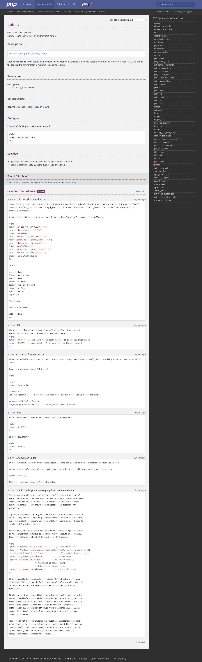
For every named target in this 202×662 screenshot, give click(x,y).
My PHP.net (70, 658)
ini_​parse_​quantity (162, 123)
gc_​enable (158, 45)
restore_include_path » (185, 12)
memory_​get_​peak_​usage (165, 133)
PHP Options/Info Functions (93, 12)
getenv (157, 87)
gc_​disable (158, 42)
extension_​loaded (162, 36)
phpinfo (157, 158)
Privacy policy (119, 658)
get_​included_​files (162, 74)
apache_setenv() (19, 165)
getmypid (158, 100)
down (14, 199)
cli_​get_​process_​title (163, 26)
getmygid (158, 94)
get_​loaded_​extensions (164, 78)
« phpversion (162, 12)
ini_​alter (157, 113)
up (9, 199)
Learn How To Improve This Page (22, 182)
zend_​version (159, 184)
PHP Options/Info (70, 12)
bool (44, 53)
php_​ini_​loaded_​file (162, 142)
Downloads (27, 4)
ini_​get (157, 116)
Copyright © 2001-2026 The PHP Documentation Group (35, 658)
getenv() (15, 161)
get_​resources (160, 84)
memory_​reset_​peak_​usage (166, 139)
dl (155, 33)
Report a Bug (69, 182)
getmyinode (159, 97)
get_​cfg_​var (159, 58)
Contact (83, 658)
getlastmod (159, 91)
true (17, 107)
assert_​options (160, 191)
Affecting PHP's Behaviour (48, 12)
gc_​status (158, 55)
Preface (10, 12)
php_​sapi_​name (161, 149)
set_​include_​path (161, 168)
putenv (157, 165)
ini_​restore (159, 126)
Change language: (118, 20)
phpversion (159, 162)
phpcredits (158, 155)
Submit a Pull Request (51, 182)
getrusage (158, 110)
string (21, 53)
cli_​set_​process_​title (163, 29)
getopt (157, 107)
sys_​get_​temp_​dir (161, 174)
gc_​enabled (159, 49)
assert (157, 23)
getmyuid (158, 103)
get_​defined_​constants (164, 65)
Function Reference (25, 12)
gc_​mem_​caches (161, 52)
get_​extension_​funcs (163, 68)
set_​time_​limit (160, 171)
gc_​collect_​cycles (161, 39)
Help (75, 4)
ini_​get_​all (158, 120)
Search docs (165, 4)
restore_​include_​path (163, 200)
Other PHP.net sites (100, 658)
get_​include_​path (161, 71)
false (36, 107)
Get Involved (63, 4)
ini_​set (157, 129)
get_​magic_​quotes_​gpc (164, 194)
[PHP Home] (11, 4)
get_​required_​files (162, 81)
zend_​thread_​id (160, 181)
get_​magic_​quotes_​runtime (166, 197)
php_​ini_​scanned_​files (163, 145)
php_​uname (159, 152)
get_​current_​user (161, 62)
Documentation (44, 4)
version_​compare (161, 178)
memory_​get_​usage (162, 136)
